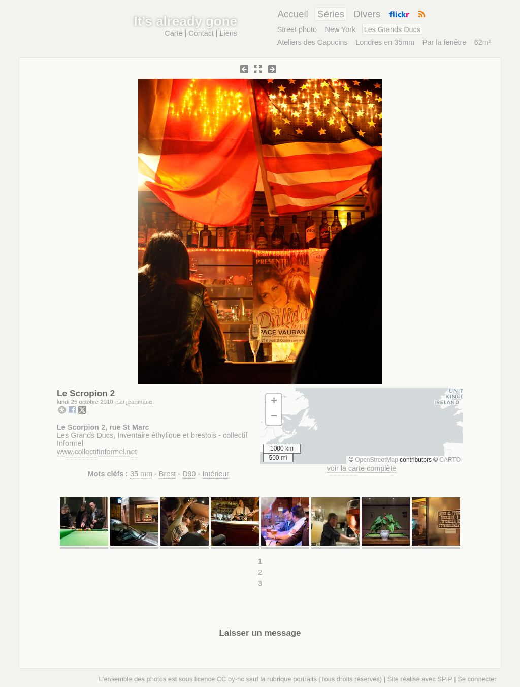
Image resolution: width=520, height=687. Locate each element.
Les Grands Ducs (392, 29)
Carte (173, 33)
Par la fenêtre (444, 42)
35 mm (141, 474)
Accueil (292, 14)
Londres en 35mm (384, 42)
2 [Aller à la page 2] (260, 572)
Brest (167, 474)
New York (340, 29)
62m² (482, 42)
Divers (366, 14)
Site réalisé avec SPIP (419, 679)
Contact (201, 33)
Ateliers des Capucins (312, 42)
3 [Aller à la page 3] (260, 583)
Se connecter (477, 679)
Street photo (297, 29)
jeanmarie (139, 402)
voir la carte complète (362, 468)
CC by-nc (230, 679)
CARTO (450, 459)
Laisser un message (260, 633)
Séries (330, 14)
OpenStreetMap (376, 459)
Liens (228, 33)
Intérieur (215, 474)
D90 (189, 474)
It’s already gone (185, 21)
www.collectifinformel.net (97, 451)
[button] (273, 401)
